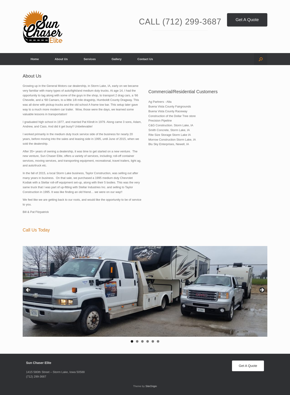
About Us (61, 59)
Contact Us (145, 59)
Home (35, 59)
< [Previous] (28, 290)
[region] (145, 296)
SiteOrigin (151, 386)
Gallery (116, 59)
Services (90, 59)
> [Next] (261, 290)
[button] (260, 59)
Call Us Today (36, 229)
